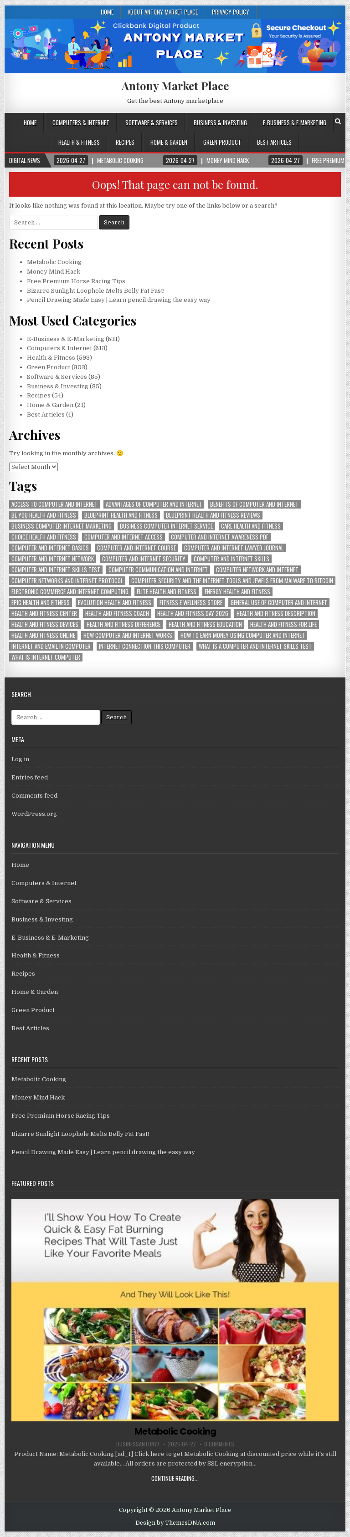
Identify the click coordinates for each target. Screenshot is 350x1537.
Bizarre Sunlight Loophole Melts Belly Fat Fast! (96, 290)
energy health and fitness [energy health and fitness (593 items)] (237, 591)
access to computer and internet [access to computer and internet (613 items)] (54, 504)
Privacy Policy (230, 11)
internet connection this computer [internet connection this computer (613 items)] (144, 646)
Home (107, 11)
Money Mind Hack (53, 271)
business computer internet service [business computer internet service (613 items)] (166, 526)
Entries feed (29, 777)
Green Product (222, 142)
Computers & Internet (80, 122)
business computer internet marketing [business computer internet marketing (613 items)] (61, 526)
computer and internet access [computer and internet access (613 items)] (123, 537)
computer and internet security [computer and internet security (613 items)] (143, 559)
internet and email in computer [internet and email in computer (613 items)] (51, 646)
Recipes (125, 142)
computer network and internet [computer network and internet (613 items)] (257, 569)
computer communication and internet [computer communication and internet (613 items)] (158, 569)
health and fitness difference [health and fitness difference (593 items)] (123, 624)
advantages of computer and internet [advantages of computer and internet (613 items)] (154, 504)
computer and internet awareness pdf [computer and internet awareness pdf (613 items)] (219, 537)
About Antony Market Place (163, 11)
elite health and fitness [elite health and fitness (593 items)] (166, 591)
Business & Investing (220, 122)
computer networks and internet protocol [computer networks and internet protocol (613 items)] (67, 580)
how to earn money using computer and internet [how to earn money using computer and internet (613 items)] (242, 635)
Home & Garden (168, 142)
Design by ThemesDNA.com (175, 1523)
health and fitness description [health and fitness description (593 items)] (276, 613)
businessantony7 (138, 1444)
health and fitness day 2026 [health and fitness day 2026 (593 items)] (192, 613)
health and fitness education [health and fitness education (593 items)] (205, 624)
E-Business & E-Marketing (294, 122)
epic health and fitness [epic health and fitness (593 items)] (40, 602)
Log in (20, 759)
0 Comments (219, 1444)
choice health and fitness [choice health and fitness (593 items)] (43, 537)
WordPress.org (34, 813)
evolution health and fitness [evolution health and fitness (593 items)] (114, 602)
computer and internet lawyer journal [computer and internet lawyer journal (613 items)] (233, 548)
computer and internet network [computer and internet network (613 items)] (52, 559)
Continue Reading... (175, 1478)
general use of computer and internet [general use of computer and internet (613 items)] (279, 602)
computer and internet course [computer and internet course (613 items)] (136, 548)
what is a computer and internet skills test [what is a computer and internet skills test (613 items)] (255, 646)
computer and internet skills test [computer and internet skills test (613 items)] (55, 569)
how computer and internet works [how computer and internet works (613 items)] (127, 635)
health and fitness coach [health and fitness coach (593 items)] (117, 613)
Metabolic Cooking (54, 262)
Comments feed (34, 795)
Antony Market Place (175, 85)
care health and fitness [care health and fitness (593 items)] (251, 526)
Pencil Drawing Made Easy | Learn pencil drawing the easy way (119, 299)
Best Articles (274, 142)
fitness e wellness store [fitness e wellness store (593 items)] (191, 602)
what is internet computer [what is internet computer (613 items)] (45, 657)
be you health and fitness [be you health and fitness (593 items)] (43, 515)
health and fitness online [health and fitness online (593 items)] (43, 635)
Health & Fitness (79, 142)
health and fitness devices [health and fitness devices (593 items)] (44, 624)
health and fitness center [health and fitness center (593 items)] (44, 613)
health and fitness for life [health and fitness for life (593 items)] (283, 624)
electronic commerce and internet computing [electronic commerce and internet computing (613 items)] (70, 591)
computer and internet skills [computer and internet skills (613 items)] (231, 559)
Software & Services (151, 122)
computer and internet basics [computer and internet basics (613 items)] (50, 548)
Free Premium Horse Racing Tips (76, 281)
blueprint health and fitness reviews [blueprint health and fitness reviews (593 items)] (213, 515)
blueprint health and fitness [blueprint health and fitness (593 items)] (121, 515)
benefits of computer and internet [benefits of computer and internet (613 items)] (254, 504)
